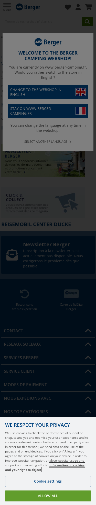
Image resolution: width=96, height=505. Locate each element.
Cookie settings (48, 481)
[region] (48, 461)
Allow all (48, 495)
